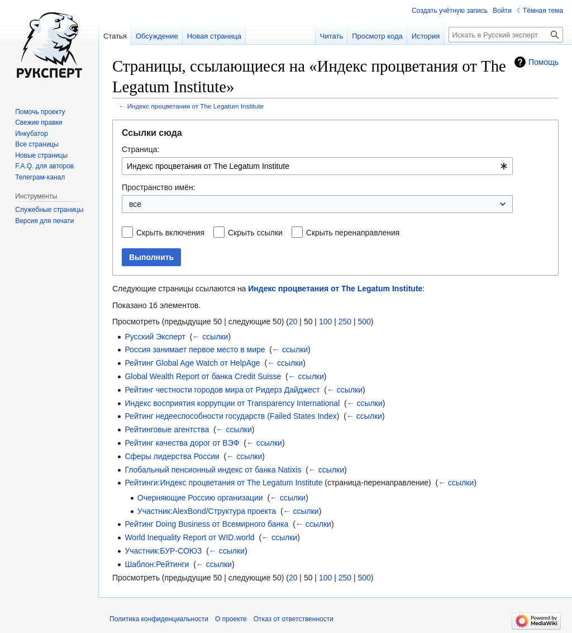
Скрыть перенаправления (353, 232)
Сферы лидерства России (172, 456)
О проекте (231, 619)
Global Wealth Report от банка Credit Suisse (203, 376)
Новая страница (214, 36)
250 (345, 321)
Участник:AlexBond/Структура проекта (206, 511)
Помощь (543, 62)
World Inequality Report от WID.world (189, 537)
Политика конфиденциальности (158, 619)
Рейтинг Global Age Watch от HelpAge (192, 362)
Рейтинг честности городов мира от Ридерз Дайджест (222, 389)
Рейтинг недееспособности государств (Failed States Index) (232, 416)
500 (364, 321)
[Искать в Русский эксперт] (506, 34)
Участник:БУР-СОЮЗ (163, 550)
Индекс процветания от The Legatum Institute (195, 106)
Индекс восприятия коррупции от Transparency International (232, 403)
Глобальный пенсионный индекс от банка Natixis (213, 469)
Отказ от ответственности (293, 619)
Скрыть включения (170, 232)
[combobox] (317, 166)
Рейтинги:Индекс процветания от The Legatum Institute (223, 482)
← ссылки (210, 336)
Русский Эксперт (155, 336)
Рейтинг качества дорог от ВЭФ (182, 442)
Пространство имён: (159, 187)
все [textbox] (135, 204)
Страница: (140, 149)
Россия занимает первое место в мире (195, 349)
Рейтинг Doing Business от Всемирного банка (206, 523)
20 (293, 321)
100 (325, 321)
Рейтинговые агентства (167, 429)
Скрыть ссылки (255, 232)
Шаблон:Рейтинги (157, 564)
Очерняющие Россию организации (200, 497)
